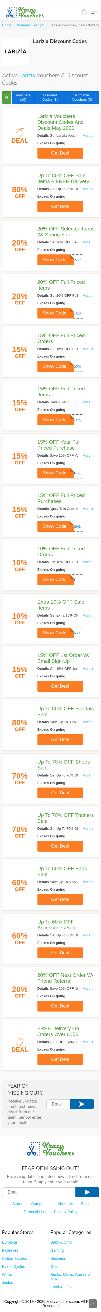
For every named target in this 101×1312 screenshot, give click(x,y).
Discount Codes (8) (50, 97)
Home (7, 25)
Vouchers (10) (23, 97)
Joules (7, 1282)
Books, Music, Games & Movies (71, 1276)
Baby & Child (61, 1242)
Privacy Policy (65, 1212)
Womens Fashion (30, 25)
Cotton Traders (14, 1258)
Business (58, 1258)
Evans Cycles (13, 1266)
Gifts (54, 1266)
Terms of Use (35, 1212)
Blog (85, 1204)
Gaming (57, 1250)
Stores (17, 1204)
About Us (65, 1204)
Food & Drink (62, 1287)
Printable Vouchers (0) (82, 97)
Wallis (7, 1274)
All (7, 97)
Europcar (10, 1242)
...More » (86, 136)
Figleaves (10, 1250)
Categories (40, 1204)
